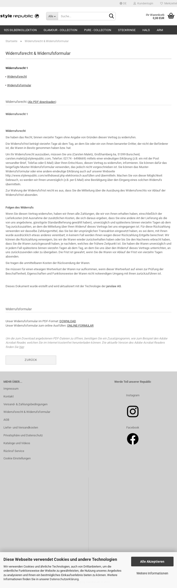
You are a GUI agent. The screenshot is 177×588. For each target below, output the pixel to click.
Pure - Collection (97, 30)
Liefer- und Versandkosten (20, 427)
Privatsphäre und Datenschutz (23, 435)
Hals (146, 30)
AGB (6, 419)
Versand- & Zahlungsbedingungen (25, 404)
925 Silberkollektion (20, 30)
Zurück (31, 360)
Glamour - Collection (60, 30)
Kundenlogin (143, 3)
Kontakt (8, 396)
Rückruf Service (13, 451)
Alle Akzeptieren (152, 561)
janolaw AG (113, 286)
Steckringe (127, 30)
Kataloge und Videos (16, 443)
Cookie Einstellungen (17, 458)
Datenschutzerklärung (64, 579)
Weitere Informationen (152, 573)
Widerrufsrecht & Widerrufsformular (26, 412)
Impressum (10, 388)
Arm (160, 30)
